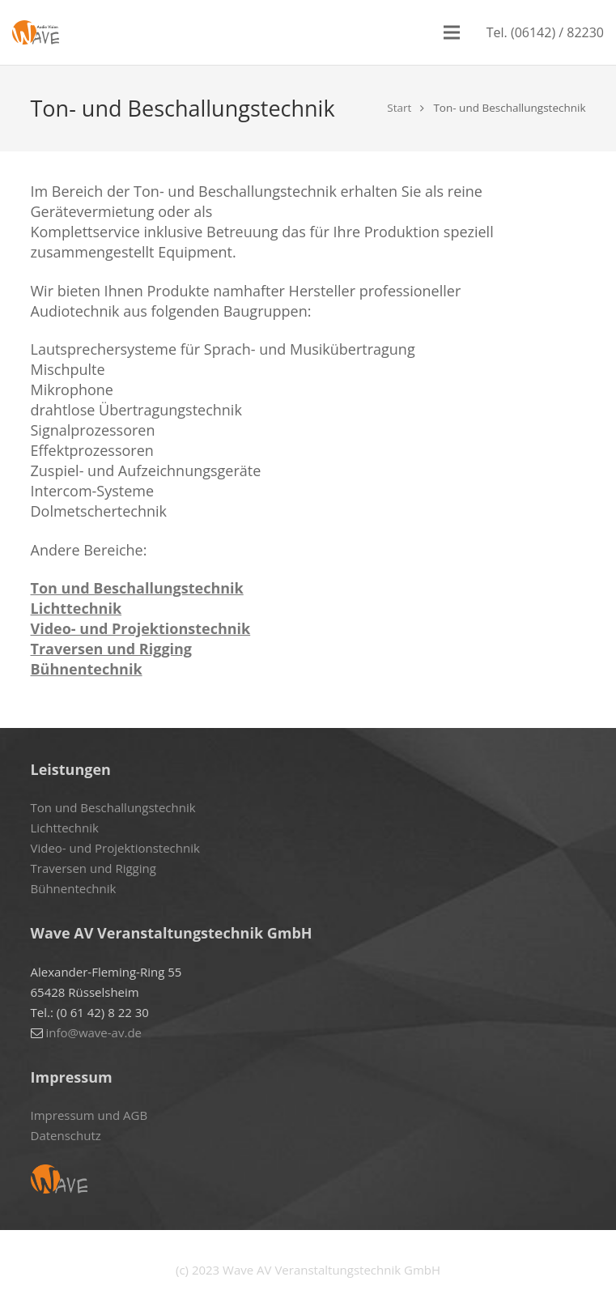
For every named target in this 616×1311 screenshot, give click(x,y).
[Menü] (451, 32)
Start (399, 107)
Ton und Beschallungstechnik (137, 588)
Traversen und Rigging (112, 648)
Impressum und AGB (89, 1115)
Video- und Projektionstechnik (141, 628)
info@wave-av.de (93, 1032)
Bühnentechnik (86, 669)
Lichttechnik (76, 608)
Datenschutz (66, 1135)
